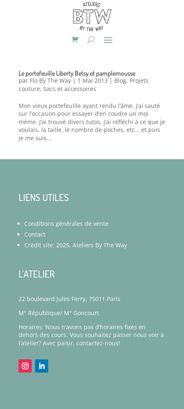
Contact (34, 234)
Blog (120, 80)
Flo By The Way (50, 80)
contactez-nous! (98, 343)
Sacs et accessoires (69, 89)
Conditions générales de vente (66, 223)
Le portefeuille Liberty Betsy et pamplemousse (77, 73)
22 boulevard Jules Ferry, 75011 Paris (69, 299)
